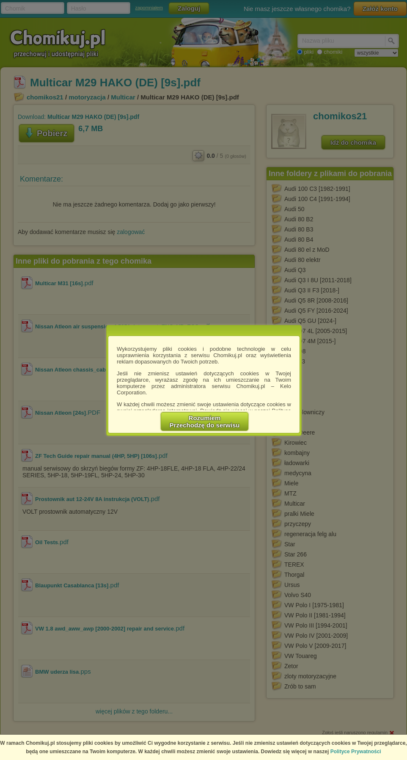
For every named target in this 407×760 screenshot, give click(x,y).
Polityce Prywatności (355, 751)
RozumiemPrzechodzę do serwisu (205, 421)
